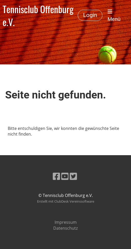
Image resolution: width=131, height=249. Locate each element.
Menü (114, 15)
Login (90, 15)
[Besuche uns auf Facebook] (56, 176)
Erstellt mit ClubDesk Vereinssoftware (65, 201)
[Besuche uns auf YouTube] (64, 176)
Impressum (66, 222)
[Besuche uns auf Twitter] (73, 176)
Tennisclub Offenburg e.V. (38, 15)
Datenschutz (65, 228)
